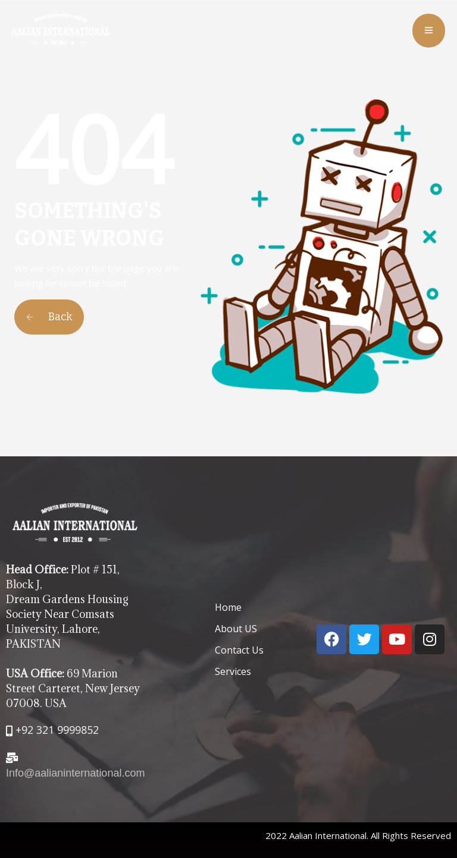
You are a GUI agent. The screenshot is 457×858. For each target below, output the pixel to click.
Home (228, 607)
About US (236, 628)
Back (49, 316)
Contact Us (239, 650)
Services (233, 671)
